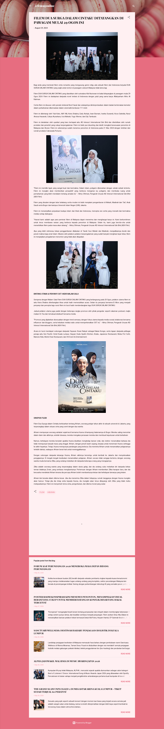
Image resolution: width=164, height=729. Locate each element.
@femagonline (44, 6)
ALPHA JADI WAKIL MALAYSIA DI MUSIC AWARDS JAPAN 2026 (67, 661)
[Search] (133, 6)
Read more (125, 589)
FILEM (42, 492)
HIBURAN (51, 492)
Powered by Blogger (82, 723)
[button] (128, 17)
